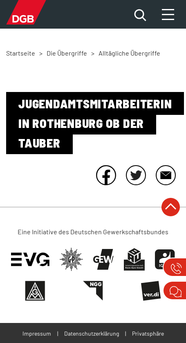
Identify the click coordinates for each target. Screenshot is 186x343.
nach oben (170, 207)
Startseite (20, 53)
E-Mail (165, 175)
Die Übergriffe (67, 53)
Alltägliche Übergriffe (129, 53)
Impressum (36, 333)
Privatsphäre (148, 333)
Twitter (135, 175)
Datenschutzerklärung (91, 333)
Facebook (106, 175)
